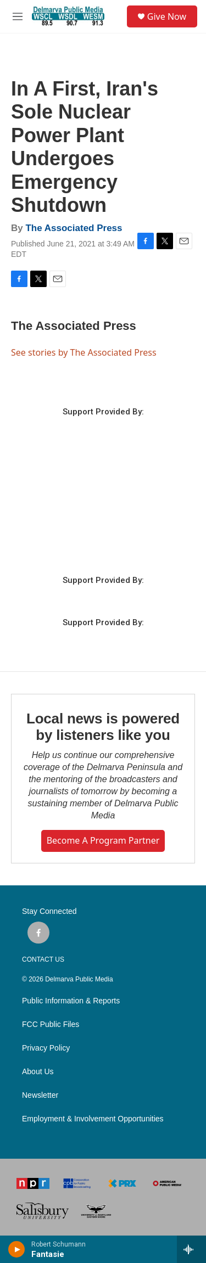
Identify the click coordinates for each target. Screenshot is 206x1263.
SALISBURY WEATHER (103, 512)
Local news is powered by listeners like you (103, 726)
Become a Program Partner (103, 840)
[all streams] (191, 1249)
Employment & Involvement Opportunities (93, 1119)
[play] (17, 1249)
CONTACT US (43, 959)
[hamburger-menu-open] (17, 16)
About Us (38, 1072)
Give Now (166, 16)
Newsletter (40, 1095)
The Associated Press (73, 228)
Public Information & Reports (71, 1001)
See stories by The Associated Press (84, 352)
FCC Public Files (50, 1024)
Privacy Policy (46, 1048)
